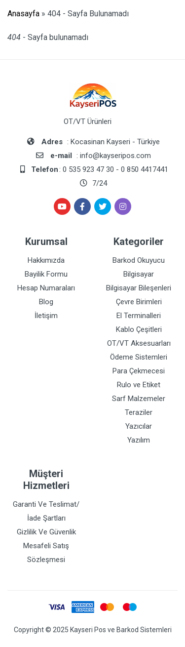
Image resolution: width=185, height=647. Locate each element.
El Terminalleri (138, 315)
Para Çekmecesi (138, 370)
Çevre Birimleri (139, 301)
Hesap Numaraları (46, 287)
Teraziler (138, 412)
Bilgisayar (138, 274)
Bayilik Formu (46, 274)
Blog (46, 301)
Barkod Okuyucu (138, 260)
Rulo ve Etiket (138, 384)
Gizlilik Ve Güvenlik (46, 531)
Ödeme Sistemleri (138, 357)
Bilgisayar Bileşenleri (138, 287)
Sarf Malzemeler (138, 398)
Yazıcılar (138, 426)
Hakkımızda (46, 260)
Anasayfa (23, 13)
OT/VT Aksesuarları (139, 343)
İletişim (46, 315)
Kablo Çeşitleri (139, 329)
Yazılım (138, 440)
